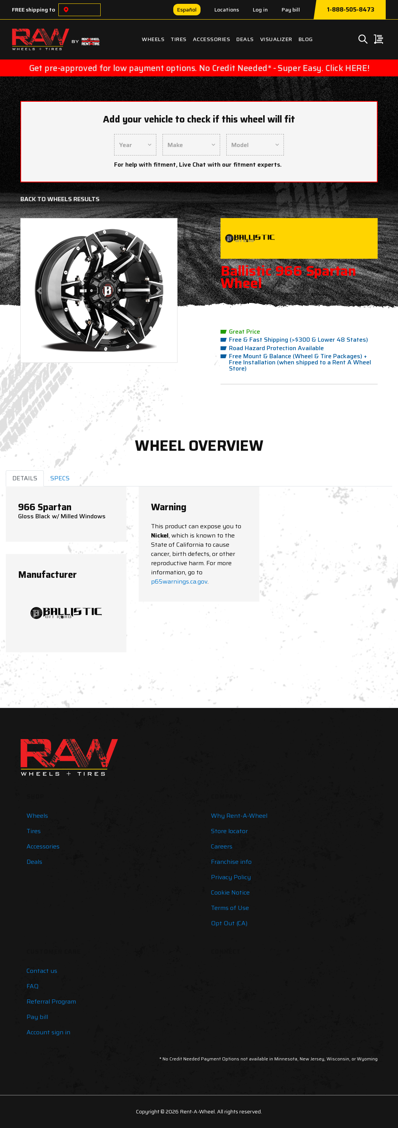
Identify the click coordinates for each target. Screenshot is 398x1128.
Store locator (229, 831)
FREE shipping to (33, 9)
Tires (179, 39)
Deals (245, 39)
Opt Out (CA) (229, 923)
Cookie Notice (230, 892)
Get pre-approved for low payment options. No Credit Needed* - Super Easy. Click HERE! (199, 68)
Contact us (42, 971)
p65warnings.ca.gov (179, 581)
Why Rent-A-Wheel (239, 815)
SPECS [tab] (60, 478)
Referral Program (51, 1001)
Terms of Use (230, 908)
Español (187, 9)
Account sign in (48, 1032)
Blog (305, 39)
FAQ (32, 986)
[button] (39, 290)
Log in (260, 9)
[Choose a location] (66, 10)
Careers (221, 846)
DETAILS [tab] (24, 478)
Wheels (153, 39)
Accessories (212, 39)
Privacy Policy (231, 877)
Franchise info (231, 862)
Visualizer (276, 39)
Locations (226, 9)
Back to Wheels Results (60, 199)
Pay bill (291, 9)
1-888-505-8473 (350, 9)
